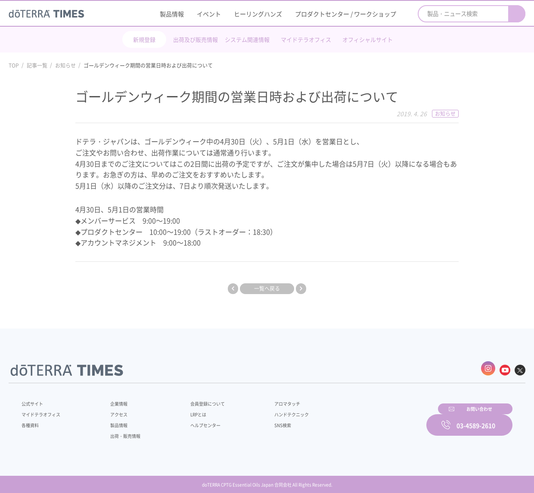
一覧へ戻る (267, 288)
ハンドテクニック (271, 410)
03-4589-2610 (475, 419)
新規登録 (144, 39)
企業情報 (113, 399)
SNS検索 (260, 421)
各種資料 (32, 421)
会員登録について (194, 399)
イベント (209, 13)
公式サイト (34, 399)
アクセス (113, 410)
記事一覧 (37, 65)
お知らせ (65, 65)
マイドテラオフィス (306, 39)
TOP (14, 65)
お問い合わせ (377, 419)
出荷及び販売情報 (195, 39)
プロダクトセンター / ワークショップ (345, 13)
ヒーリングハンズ (258, 13)
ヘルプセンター (192, 421)
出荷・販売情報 (121, 431)
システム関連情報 (247, 39)
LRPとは (184, 410)
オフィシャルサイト (367, 39)
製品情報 (172, 13)
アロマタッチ (265, 399)
